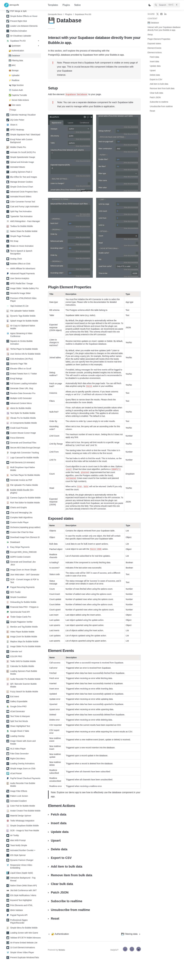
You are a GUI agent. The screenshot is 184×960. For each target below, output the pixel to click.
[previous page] (58, 934)
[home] (23, 5)
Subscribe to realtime (159, 102)
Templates (53, 5)
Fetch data (154, 57)
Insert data (154, 61)
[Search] (166, 5)
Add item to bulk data (159, 84)
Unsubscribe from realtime (161, 106)
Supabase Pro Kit (83, 14)
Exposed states (154, 43)
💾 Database (153, 23)
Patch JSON (155, 97)
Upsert (153, 70)
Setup (150, 34)
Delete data (155, 75)
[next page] (131, 934)
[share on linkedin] (165, 14)
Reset (152, 111)
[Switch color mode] (149, 5)
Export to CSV (156, 79)
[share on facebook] (161, 14)
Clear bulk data (156, 93)
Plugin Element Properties (159, 39)
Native (77, 5)
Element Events (154, 48)
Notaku (62, 950)
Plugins (66, 5)
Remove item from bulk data (162, 88)
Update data (155, 66)
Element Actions (155, 52)
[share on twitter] (157, 14)
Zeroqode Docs (55, 14)
